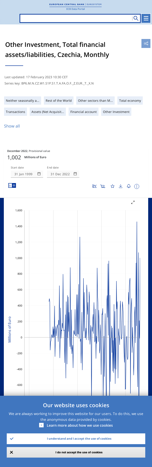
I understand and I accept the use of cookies (79, 439)
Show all (12, 126)
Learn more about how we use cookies (80, 425)
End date (53, 167)
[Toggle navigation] (145, 18)
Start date (17, 167)
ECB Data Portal (75, 9)
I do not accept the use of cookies (79, 452)
